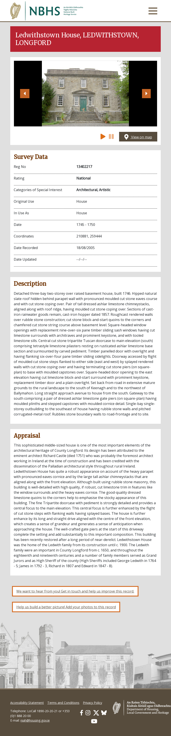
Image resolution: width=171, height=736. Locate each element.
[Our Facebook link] (81, 713)
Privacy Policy (92, 703)
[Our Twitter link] (96, 713)
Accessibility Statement (27, 703)
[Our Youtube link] (94, 721)
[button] (24, 93)
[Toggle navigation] (153, 11)
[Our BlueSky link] (104, 713)
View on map (138, 137)
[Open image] (85, 93)
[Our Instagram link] (88, 713)
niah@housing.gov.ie (35, 720)
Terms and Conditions (63, 703)
